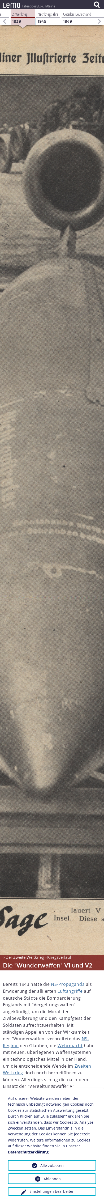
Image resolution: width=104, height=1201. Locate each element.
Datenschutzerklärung (28, 1152)
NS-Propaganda (68, 984)
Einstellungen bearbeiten (52, 1191)
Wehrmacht (70, 1045)
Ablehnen (52, 1178)
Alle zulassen (52, 1165)
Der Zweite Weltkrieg (25, 956)
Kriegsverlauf (59, 956)
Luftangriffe (70, 991)
